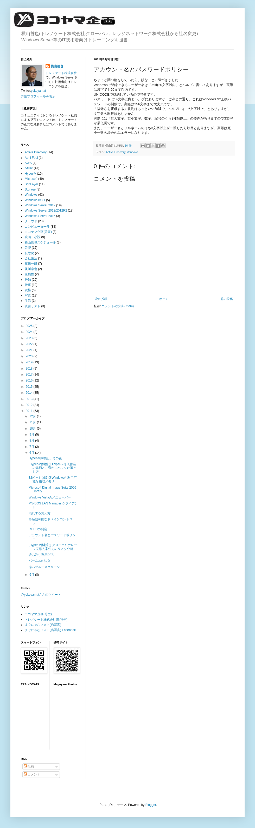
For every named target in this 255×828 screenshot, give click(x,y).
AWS (28, 163)
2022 (30, 344)
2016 (30, 380)
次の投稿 (101, 299)
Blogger (150, 805)
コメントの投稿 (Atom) (118, 306)
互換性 (29, 274)
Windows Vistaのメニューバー (50, 497)
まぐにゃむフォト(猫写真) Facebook (50, 630)
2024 (30, 332)
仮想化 (29, 253)
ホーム (164, 299)
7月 (32, 447)
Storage (30, 189)
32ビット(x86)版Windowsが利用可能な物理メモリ (53, 479)
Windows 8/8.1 (35, 200)
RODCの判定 (38, 529)
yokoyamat (38, 91)
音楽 (28, 247)
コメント (32, 774)
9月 (32, 434)
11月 (33, 422)
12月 (33, 416)
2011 (30, 411)
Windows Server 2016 (40, 216)
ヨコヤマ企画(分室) (38, 232)
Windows (132, 152)
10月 (33, 428)
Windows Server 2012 (40, 205)
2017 (30, 374)
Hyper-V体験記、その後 (45, 458)
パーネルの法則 (39, 561)
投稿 (29, 766)
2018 (30, 368)
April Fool (31, 158)
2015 (30, 387)
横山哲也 (57, 66)
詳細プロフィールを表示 (38, 96)
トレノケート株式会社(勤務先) (46, 619)
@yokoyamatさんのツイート (41, 594)
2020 (30, 356)
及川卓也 (31, 269)
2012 (30, 405)
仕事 (28, 285)
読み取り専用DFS (41, 555)
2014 (30, 393)
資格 (28, 290)
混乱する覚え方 (39, 513)
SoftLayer (31, 184)
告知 (28, 279)
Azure (29, 168)
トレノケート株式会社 (61, 73)
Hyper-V (30, 173)
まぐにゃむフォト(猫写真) (43, 625)
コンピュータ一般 (37, 226)
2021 (30, 350)
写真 (28, 295)
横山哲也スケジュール (40, 242)
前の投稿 (226, 299)
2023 (30, 338)
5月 (32, 574)
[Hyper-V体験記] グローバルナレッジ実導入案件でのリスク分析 (53, 546)
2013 (30, 399)
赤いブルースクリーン (44, 567)
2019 (30, 362)
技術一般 (31, 263)
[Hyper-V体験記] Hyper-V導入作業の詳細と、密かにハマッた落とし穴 (52, 468)
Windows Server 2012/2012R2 (46, 210)
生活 (28, 301)
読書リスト (32, 306)
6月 (32, 453)
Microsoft (31, 179)
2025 (30, 326)
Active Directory (115, 152)
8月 (32, 440)
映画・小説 (32, 237)
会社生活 (31, 258)
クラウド (31, 221)
